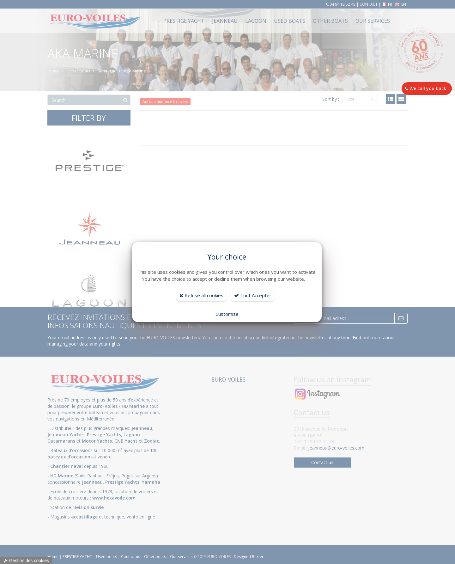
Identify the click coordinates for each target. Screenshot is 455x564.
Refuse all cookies (201, 295)
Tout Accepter (252, 295)
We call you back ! (427, 88)
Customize (227, 314)
